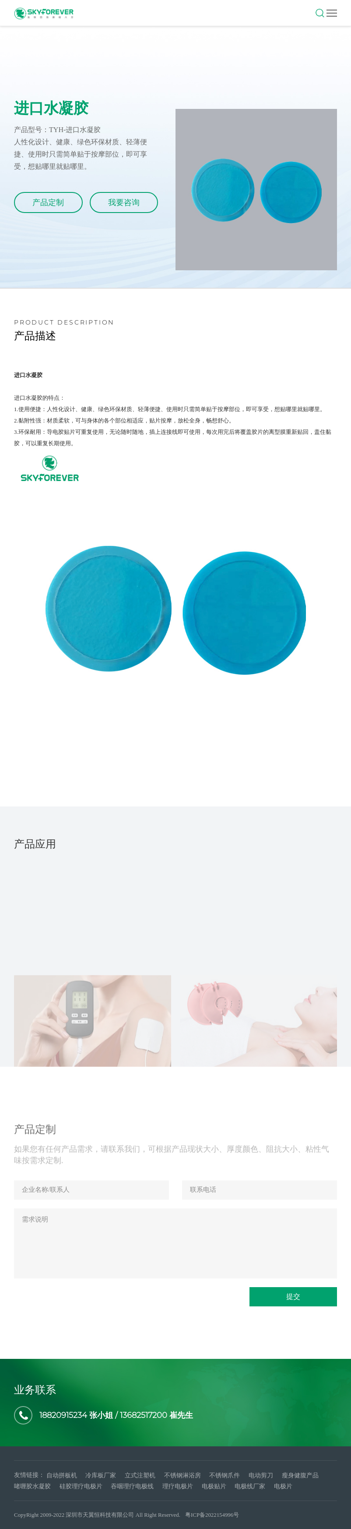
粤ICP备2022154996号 (212, 1515)
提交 (293, 1296)
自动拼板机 (61, 1475)
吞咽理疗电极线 (132, 1486)
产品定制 (45, 202)
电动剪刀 (261, 1475)
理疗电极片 (177, 1486)
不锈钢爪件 (224, 1475)
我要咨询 (120, 202)
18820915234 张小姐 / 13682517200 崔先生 (116, 1415)
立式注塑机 (140, 1475)
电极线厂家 (250, 1486)
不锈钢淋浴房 (182, 1475)
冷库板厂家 (100, 1475)
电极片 (283, 1486)
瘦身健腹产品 (300, 1475)
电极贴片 (214, 1486)
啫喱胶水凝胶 (32, 1486)
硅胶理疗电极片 (81, 1486)
